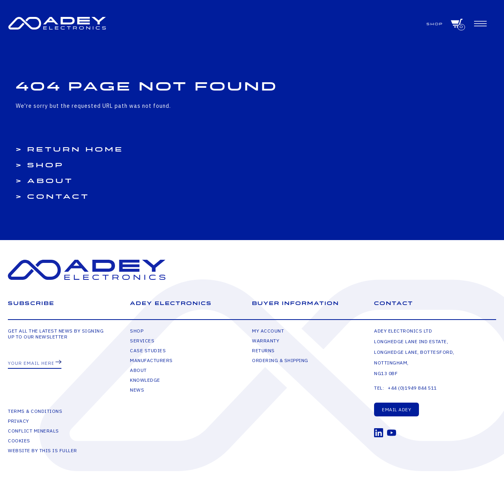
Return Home (75, 149)
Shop (434, 24)
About (50, 181)
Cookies (19, 441)
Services (142, 341)
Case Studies (148, 350)
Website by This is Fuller (42, 450)
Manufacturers (151, 360)
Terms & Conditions (35, 411)
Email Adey (396, 409)
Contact (58, 197)
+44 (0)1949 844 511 (412, 388)
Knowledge (145, 380)
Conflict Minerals (33, 431)
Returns (263, 350)
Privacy (18, 421)
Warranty (265, 341)
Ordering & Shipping (280, 360)
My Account (268, 331)
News (137, 390)
